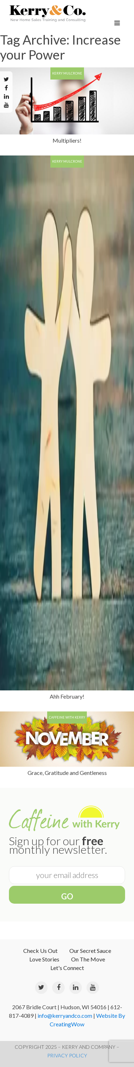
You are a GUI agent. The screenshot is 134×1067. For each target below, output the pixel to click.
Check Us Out (40, 950)
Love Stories (44, 959)
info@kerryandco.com (65, 1015)
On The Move (88, 959)
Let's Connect (67, 967)
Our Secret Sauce (90, 950)
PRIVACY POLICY (67, 1055)
